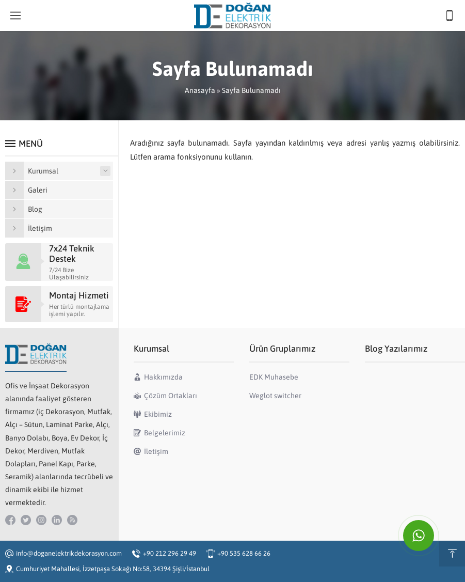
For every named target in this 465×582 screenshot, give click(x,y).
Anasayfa (200, 90)
